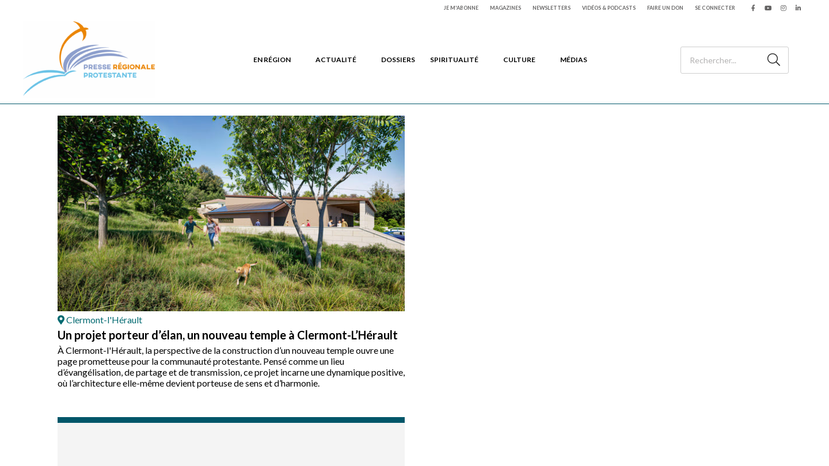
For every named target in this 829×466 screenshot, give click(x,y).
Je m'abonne (461, 8)
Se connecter (715, 8)
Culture (519, 59)
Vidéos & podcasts (609, 8)
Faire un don (665, 8)
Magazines (505, 8)
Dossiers (398, 59)
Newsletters (552, 8)
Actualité (335, 59)
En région (272, 59)
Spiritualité (454, 59)
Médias (573, 59)
